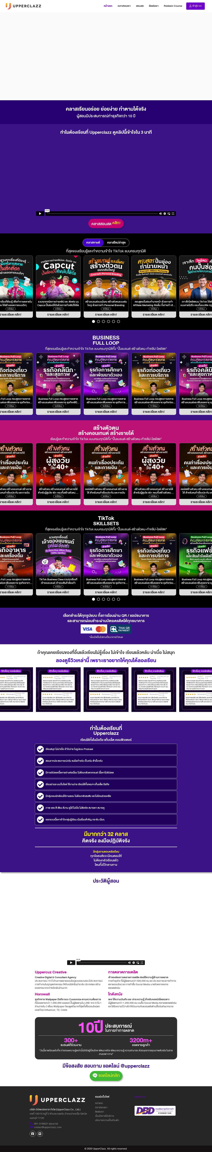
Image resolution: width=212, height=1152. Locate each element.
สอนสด (140, 6)
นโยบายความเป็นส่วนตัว (107, 1120)
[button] (93, 321)
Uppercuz (139, 1097)
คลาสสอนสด (106, 223)
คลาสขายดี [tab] (93, 242)
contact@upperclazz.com (46, 1127)
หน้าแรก (109, 6)
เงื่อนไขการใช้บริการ (104, 1116)
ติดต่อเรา (154, 6)
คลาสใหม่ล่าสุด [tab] (116, 242)
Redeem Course (173, 6)
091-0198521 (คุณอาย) (44, 1124)
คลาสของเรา (124, 6)
